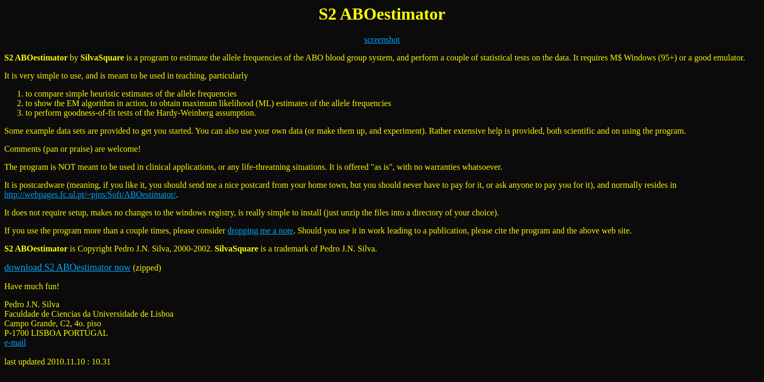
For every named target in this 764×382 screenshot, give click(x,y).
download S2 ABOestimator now (67, 267)
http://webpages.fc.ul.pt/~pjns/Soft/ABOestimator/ (90, 194)
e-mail (15, 342)
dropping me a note (260, 230)
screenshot (382, 39)
